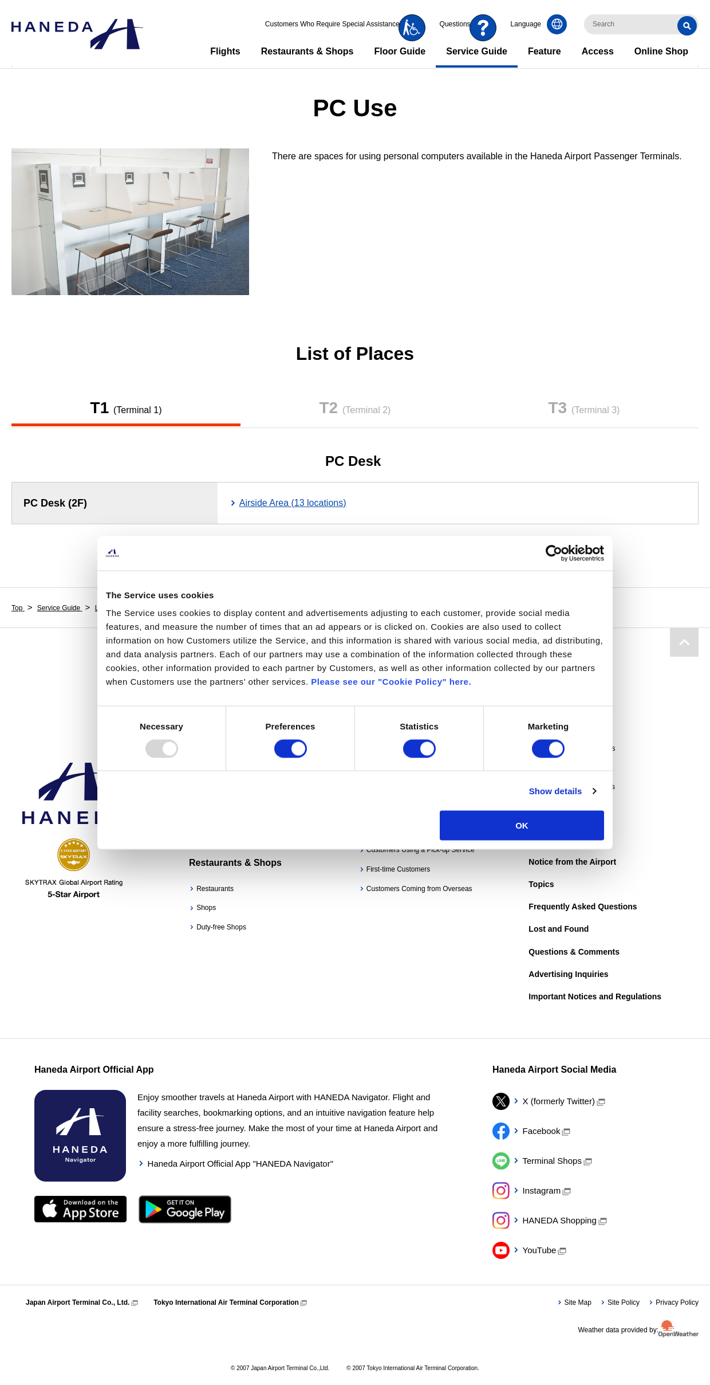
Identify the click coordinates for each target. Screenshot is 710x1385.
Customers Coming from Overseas (419, 889)
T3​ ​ (584, 408)
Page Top (684, 642)
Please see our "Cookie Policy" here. (391, 681)
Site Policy (624, 1302)
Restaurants (215, 889)
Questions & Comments (574, 951)
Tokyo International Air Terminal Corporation (226, 1302)
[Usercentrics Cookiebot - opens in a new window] (554, 553)
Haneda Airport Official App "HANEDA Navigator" (240, 1163)
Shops (206, 908)
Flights (225, 51)
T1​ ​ (126, 408)
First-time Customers (398, 869)
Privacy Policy (677, 1302)
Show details (555, 790)
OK (521, 825)
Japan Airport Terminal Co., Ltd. (77, 1302)
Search (689, 24)
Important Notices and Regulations (594, 996)
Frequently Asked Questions (582, 906)
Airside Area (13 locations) (292, 503)
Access (598, 51)
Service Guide (476, 51)
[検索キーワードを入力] (641, 24)
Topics (541, 884)
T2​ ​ (355, 408)
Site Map (578, 1302)
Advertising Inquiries (568, 974)
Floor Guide (399, 51)
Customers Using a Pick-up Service (420, 850)
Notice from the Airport (572, 861)
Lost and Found (558, 928)
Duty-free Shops (221, 927)
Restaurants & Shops (307, 51)
